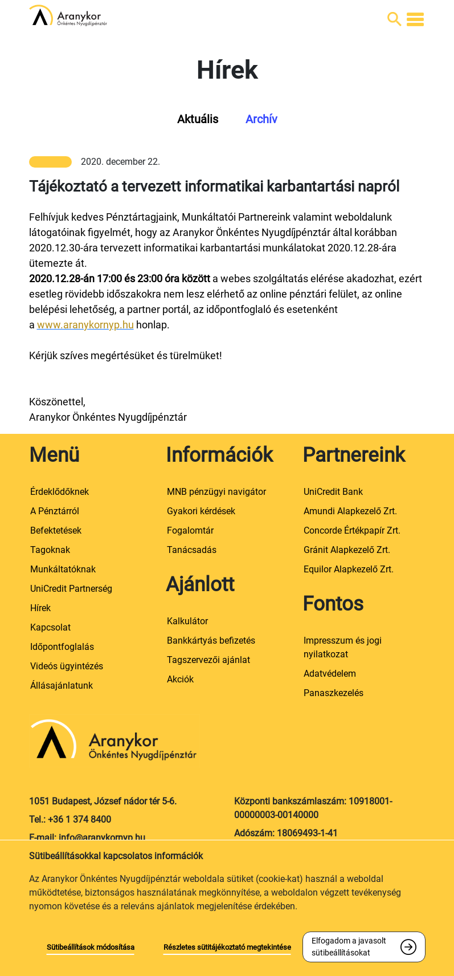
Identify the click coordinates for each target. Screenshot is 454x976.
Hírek (40, 608)
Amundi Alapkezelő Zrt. (350, 511)
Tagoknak (50, 549)
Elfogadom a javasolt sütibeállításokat (349, 946)
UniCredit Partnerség (71, 588)
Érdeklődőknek (59, 491)
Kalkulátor (187, 621)
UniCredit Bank (333, 491)
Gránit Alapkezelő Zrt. (347, 549)
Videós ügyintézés (66, 666)
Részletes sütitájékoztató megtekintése (227, 947)
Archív (261, 119)
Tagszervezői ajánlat (208, 659)
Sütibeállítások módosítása (90, 947)
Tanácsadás (191, 549)
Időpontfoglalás (62, 646)
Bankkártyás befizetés (211, 640)
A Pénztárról (54, 511)
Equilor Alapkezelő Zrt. (349, 569)
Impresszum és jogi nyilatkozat (343, 647)
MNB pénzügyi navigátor (216, 491)
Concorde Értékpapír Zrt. (352, 530)
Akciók (180, 679)
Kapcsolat (50, 627)
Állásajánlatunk (61, 685)
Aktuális (197, 119)
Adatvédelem (330, 673)
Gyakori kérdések (201, 511)
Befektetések (55, 530)
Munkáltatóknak (63, 569)
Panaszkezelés (333, 693)
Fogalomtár (190, 530)
